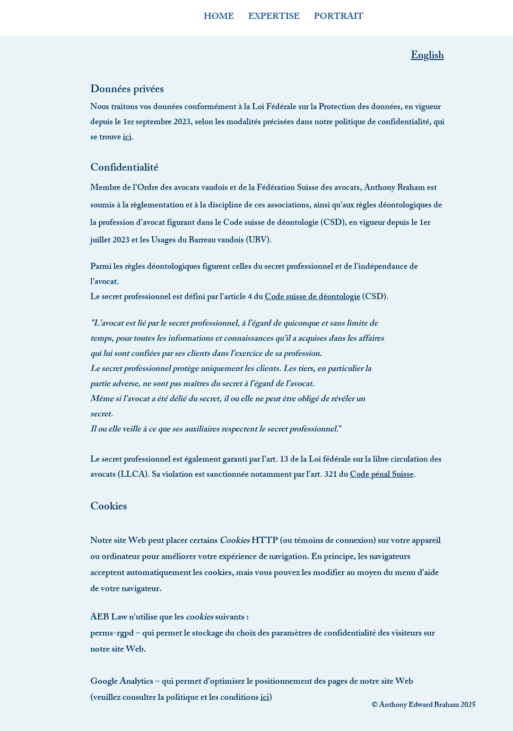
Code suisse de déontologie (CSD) (284, 223)
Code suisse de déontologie (312, 297)
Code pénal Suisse (382, 475)
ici (127, 138)
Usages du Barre (179, 241)
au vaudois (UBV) (239, 241)
